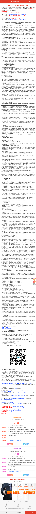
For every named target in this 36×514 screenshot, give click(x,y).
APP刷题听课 (24, 19)
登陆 (8, 501)
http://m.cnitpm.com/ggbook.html (6, 396)
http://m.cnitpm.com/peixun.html (17, 406)
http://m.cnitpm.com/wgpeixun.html (14, 411)
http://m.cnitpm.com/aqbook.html (6, 399)
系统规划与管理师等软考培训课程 (14, 19)
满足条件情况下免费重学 (12, 437)
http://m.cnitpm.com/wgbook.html (7, 402)
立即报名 (26, 444)
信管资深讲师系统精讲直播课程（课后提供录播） (17, 427)
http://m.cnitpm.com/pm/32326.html (17, 398)
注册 (14, 501)
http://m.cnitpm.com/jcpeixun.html (19, 407)
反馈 (20, 501)
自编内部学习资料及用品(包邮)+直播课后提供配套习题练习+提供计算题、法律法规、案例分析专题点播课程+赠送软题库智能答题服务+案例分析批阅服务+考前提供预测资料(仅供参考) (21, 462)
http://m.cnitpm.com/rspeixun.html (14, 413)
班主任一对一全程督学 (12, 435)
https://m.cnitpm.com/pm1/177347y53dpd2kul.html (17, 14)
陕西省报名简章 (15, 1)
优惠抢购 (31, 512)
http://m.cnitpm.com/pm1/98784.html (15, 403)
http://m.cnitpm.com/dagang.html (19, 390)
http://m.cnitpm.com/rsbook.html (6, 405)
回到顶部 (26, 501)
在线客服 (9, 444)
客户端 (6, 505)
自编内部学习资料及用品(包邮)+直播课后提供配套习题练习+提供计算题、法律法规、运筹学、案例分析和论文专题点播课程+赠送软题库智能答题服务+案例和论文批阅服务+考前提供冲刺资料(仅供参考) (21, 431)
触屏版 (18, 505)
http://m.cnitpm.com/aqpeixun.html (15, 410)
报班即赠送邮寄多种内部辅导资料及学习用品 (21, 21)
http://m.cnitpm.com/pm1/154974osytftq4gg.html (23, 392)
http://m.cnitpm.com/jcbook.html (13, 394)
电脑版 (30, 505)
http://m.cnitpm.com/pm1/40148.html (18, 395)
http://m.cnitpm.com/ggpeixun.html (16, 409)
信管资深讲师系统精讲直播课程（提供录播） (16, 458)
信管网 (16, 388)
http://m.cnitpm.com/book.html (6, 391)
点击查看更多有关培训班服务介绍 (14, 440)
